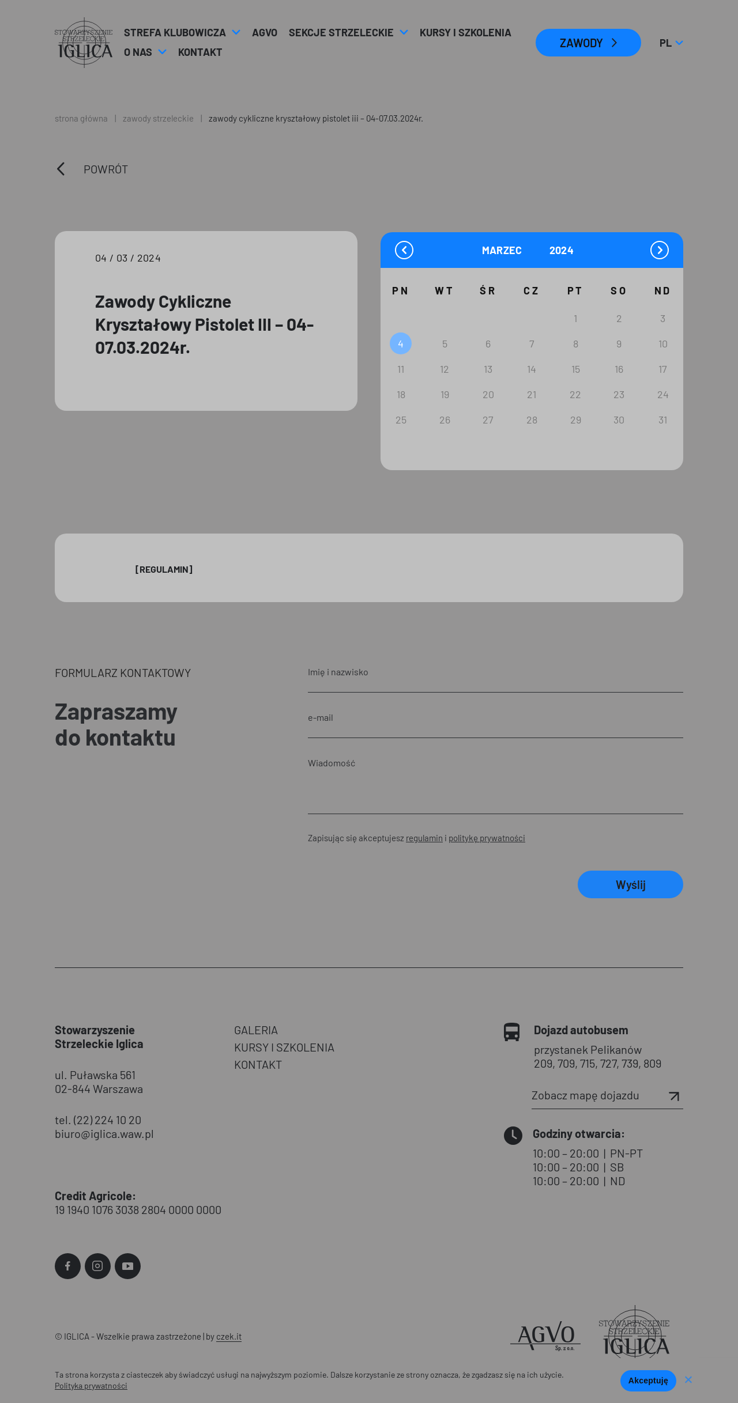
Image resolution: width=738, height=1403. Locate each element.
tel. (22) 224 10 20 (98, 1119)
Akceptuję (648, 1380)
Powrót (106, 169)
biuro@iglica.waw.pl (104, 1133)
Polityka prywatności (91, 1385)
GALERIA (256, 1030)
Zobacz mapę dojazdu (607, 1094)
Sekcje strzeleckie (341, 32)
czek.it (229, 1336)
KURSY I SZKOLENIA (284, 1047)
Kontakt (200, 52)
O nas (138, 52)
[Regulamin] (164, 569)
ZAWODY (581, 43)
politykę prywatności (487, 838)
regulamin (424, 838)
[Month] (514, 249)
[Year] (562, 250)
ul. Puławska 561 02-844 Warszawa (99, 1081)
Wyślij (631, 884)
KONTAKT (258, 1064)
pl (671, 42)
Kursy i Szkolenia (465, 32)
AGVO (264, 32)
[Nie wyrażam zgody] (688, 1380)
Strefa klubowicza (175, 32)
